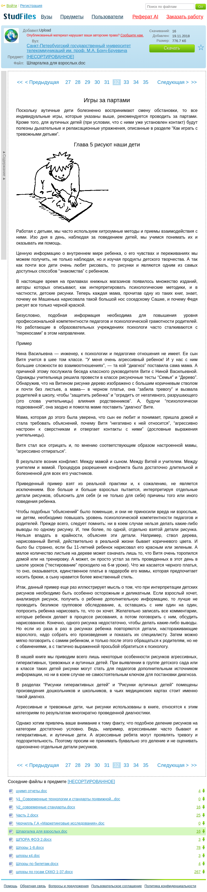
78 (198, 847)
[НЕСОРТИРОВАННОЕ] (50, 56)
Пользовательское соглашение (116, 886)
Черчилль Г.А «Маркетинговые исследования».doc (60, 823)
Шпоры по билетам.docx (37, 864)
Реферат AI (145, 16)
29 (87, 82)
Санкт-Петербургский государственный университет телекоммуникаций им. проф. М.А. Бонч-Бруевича (79, 48)
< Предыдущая (42, 82)
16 (198, 807)
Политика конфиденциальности (170, 886)
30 (97, 82)
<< (20, 82)
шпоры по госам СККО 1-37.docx (44, 872)
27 (68, 82)
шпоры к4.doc (28, 855)
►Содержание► (4, 165)
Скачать (172, 48)
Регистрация (31, 6)
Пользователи (107, 16)
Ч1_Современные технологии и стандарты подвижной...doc (68, 799)
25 (198, 815)
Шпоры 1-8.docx (30, 847)
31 (106, 82)
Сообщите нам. (132, 35)
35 (145, 82)
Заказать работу (184, 16)
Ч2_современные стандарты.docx (45, 807)
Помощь (10, 886)
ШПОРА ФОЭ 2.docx (33, 839)
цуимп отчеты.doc (31, 791)
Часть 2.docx (27, 815)
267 (197, 872)
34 (136, 82)
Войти (11, 6)
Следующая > (173, 82)
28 (77, 82)
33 (126, 82)
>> (194, 82)
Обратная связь (33, 886)
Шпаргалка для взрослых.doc (41, 831)
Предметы (72, 16)
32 (116, 82)
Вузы (46, 16)
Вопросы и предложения (69, 886)
